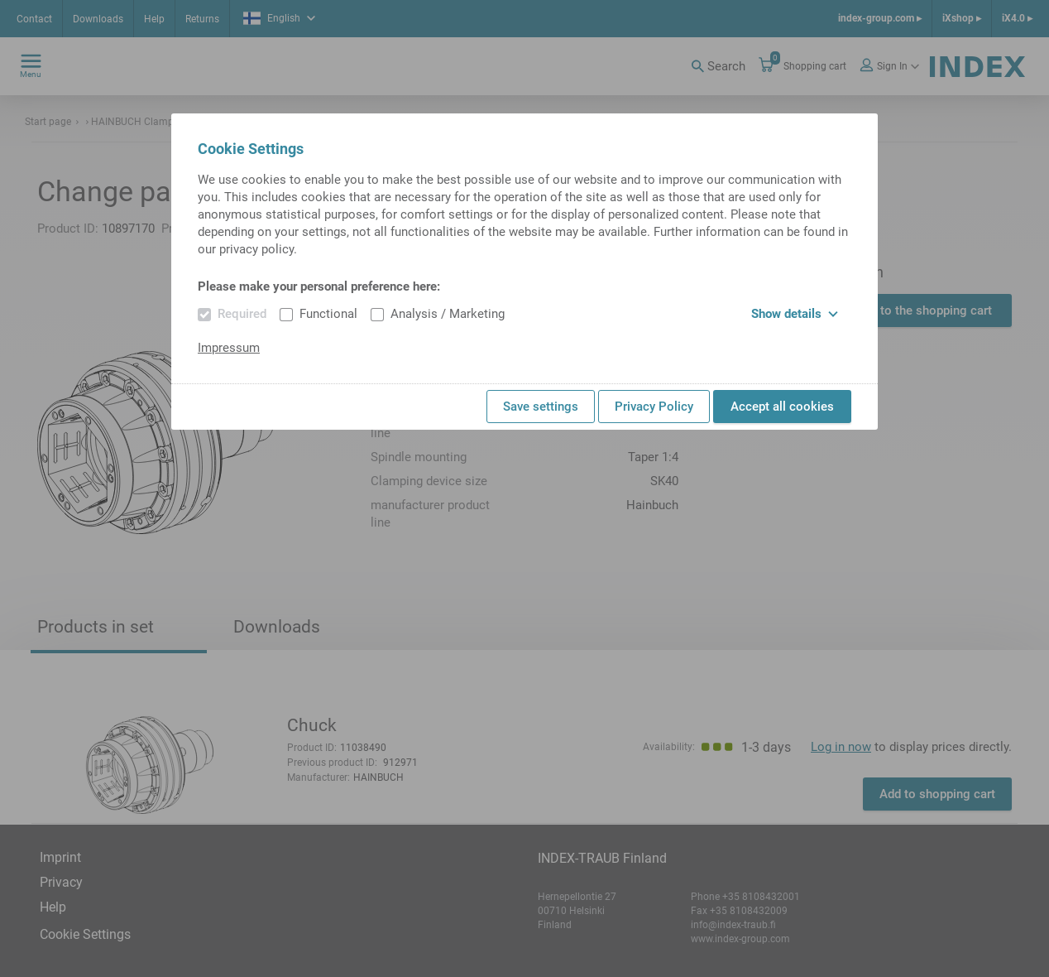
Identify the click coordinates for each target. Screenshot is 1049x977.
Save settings (540, 406)
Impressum (229, 347)
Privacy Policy (654, 406)
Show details (794, 313)
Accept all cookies (782, 406)
